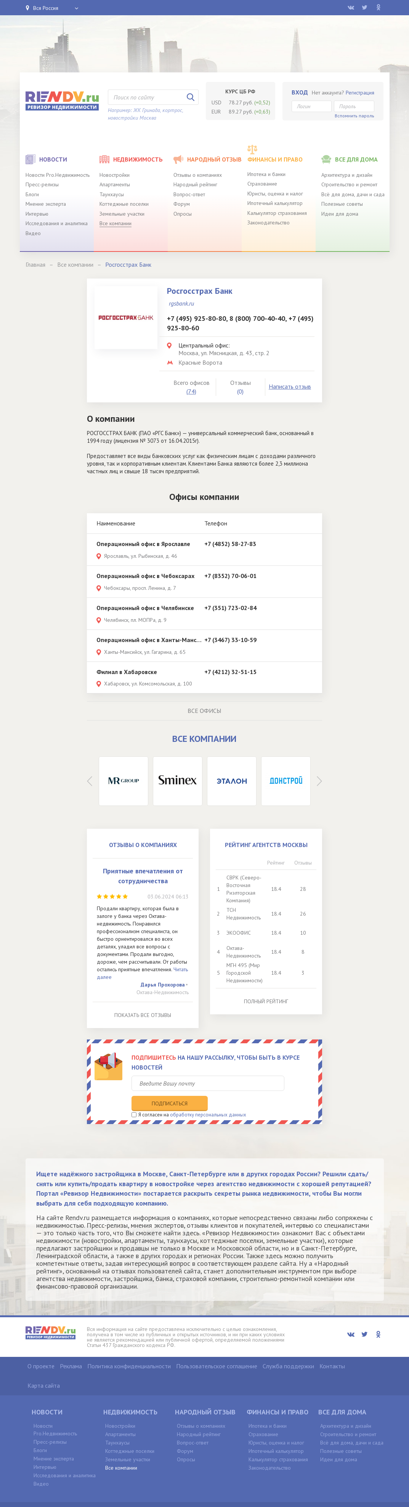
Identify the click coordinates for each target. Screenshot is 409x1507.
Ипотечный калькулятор (275, 203)
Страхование (262, 183)
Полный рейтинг (266, 1001)
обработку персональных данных (208, 1098)
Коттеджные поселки (124, 203)
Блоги (32, 194)
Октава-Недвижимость (162, 992)
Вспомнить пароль (354, 116)
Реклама (71, 1349)
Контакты (332, 1349)
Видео (33, 233)
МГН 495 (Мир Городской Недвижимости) (244, 973)
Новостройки (114, 174)
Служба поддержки (288, 1349)
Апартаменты (114, 184)
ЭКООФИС (238, 932)
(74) (191, 391)
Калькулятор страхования (277, 213)
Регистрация (360, 92)
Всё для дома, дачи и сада (353, 194)
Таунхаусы (111, 194)
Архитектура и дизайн (346, 174)
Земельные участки (121, 213)
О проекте (41, 1349)
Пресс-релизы (42, 184)
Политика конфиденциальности (129, 1349)
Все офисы (204, 710)
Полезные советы (342, 203)
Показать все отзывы (142, 1015)
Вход (300, 92)
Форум (181, 203)
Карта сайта (43, 1368)
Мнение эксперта (46, 203)
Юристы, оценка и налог (275, 193)
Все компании (115, 223)
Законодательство (268, 222)
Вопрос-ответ (189, 194)
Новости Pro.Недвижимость (58, 174)
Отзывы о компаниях (197, 174)
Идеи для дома (339, 213)
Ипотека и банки (266, 174)
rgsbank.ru (181, 303)
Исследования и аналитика (57, 223)
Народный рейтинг (195, 184)
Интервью (37, 213)
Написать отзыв (290, 386)
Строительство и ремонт (349, 184)
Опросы (182, 213)
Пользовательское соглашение (216, 1349)
